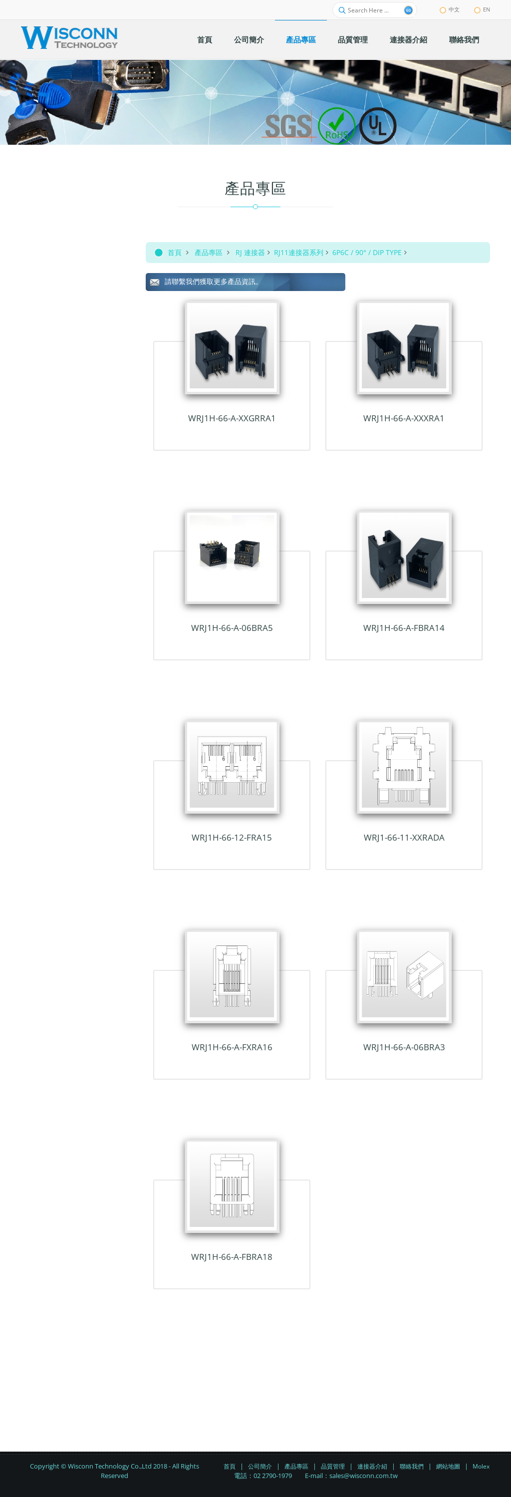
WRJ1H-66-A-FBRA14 (404, 627)
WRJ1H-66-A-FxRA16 (232, 1047)
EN (482, 9)
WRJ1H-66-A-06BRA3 (404, 1047)
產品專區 (209, 252)
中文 (450, 9)
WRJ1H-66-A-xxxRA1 (404, 418)
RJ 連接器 (250, 252)
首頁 (175, 252)
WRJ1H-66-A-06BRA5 (232, 627)
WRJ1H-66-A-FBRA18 (231, 1256)
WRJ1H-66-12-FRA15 (232, 837)
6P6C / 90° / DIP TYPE (367, 252)
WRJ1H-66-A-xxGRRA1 (232, 418)
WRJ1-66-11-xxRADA (404, 837)
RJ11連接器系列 (298, 252)
